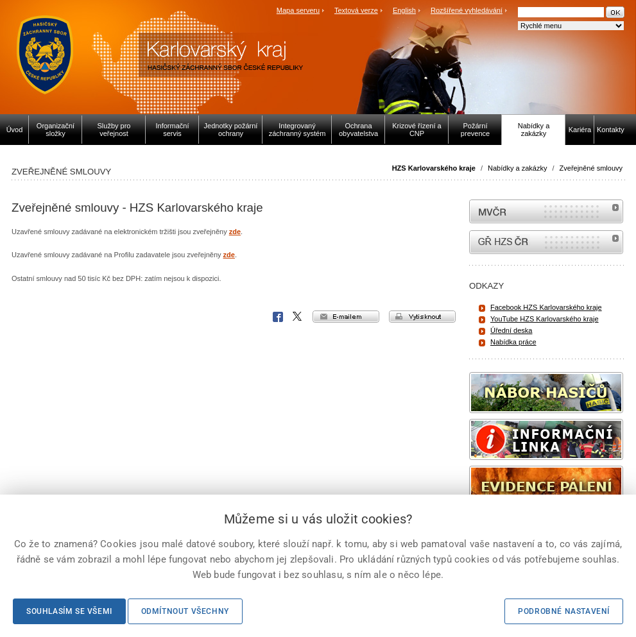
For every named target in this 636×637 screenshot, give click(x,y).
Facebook (278, 317)
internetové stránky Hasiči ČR (546, 242)
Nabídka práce (513, 342)
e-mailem (346, 316)
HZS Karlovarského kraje (434, 168)
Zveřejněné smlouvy (591, 168)
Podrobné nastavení (564, 611)
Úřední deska (511, 330)
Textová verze (356, 10)
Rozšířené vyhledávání (467, 10)
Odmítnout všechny (185, 611)
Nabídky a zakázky (517, 168)
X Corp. (298, 317)
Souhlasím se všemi (69, 611)
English (404, 10)
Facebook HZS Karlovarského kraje (546, 307)
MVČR (546, 211)
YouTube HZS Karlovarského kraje (544, 319)
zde (235, 231)
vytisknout (422, 316)
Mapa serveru (298, 10)
